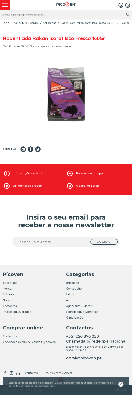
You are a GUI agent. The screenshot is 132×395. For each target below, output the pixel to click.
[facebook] (5, 373)
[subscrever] (104, 242)
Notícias (8, 300)
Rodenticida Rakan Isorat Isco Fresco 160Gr (86, 22)
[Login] (121, 5)
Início (6, 22)
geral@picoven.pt (83, 358)
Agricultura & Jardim (26, 22)
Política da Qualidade (17, 312)
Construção (74, 288)
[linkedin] (18, 373)
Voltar (125, 23)
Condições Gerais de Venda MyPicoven (29, 342)
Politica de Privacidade (59, 373)
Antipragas (49, 22)
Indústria (71, 294)
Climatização (74, 317)
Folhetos (8, 294)
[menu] (5, 5)
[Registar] (127, 5)
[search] (128, 14)
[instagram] (11, 373)
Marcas (8, 288)
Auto (69, 300)
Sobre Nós (10, 283)
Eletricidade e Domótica (82, 312)
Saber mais (49, 386)
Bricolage (72, 283)
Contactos (10, 306)
